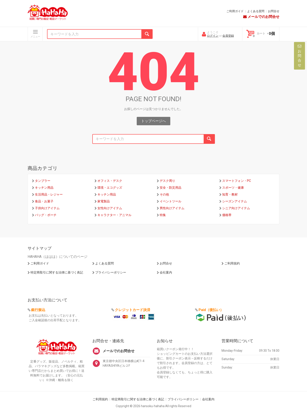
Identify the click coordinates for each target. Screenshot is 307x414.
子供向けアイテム (47, 208)
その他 (164, 194)
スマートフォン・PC (236, 180)
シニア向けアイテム (236, 208)
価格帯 (226, 215)
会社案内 (166, 272)
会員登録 (228, 35)
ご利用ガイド (235, 11)
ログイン (212, 35)
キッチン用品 (44, 187)
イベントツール (170, 201)
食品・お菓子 (44, 201)
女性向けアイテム (109, 208)
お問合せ (273, 11)
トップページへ (153, 121)
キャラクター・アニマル (114, 215)
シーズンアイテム (234, 201)
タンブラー (42, 180)
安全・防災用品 (170, 187)
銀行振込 (38, 310)
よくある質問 (255, 11)
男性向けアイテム (172, 208)
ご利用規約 (232, 263)
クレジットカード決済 (132, 310)
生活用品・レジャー (49, 194)
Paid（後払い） (211, 310)
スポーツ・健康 (233, 187)
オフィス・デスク (109, 180)
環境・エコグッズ (109, 187)
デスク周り (167, 180)
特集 (163, 215)
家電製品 (103, 201)
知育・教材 (230, 194)
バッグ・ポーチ (46, 215)
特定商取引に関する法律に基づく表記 (56, 272)
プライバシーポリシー (110, 272)
